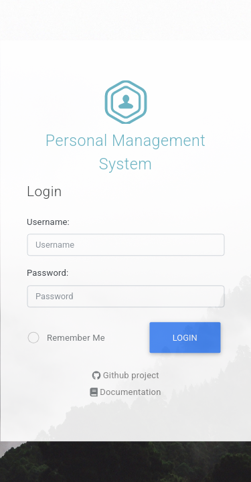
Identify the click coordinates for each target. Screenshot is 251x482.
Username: (48, 222)
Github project (131, 376)
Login (185, 338)
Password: (47, 273)
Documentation (130, 393)
